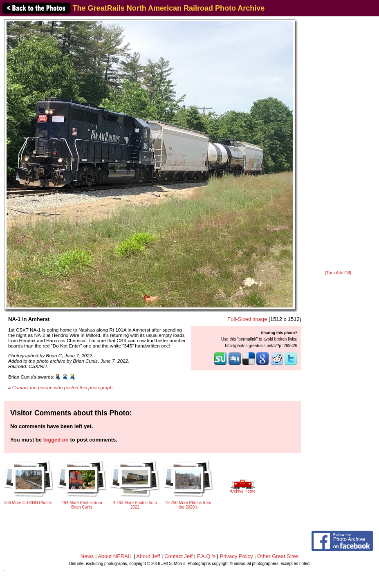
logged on (56, 440)
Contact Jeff (178, 556)
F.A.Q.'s (206, 556)
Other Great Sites (277, 556)
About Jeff (148, 556)
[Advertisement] (338, 144)
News (87, 556)
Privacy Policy (236, 556)
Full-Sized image (247, 319)
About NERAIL (115, 556)
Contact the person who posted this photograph (62, 387)
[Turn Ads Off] (338, 273)
